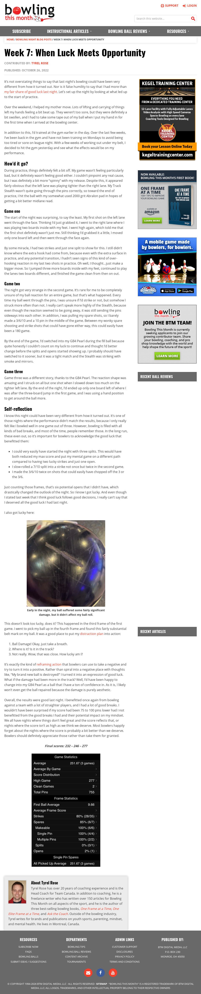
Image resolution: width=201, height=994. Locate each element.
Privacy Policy (124, 956)
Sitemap (101, 984)
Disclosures (124, 951)
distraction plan (91, 634)
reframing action (49, 664)
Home (10, 39)
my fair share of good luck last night (30, 92)
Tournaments (76, 961)
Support (169, 5)
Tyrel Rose (39, 63)
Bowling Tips (76, 947)
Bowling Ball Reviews (76, 951)
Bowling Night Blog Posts (34, 39)
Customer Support (124, 947)
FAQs (28, 951)
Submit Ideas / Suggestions (28, 961)
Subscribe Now (28, 947)
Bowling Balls (28, 956)
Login (189, 5)
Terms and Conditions (125, 961)
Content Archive (76, 956)
